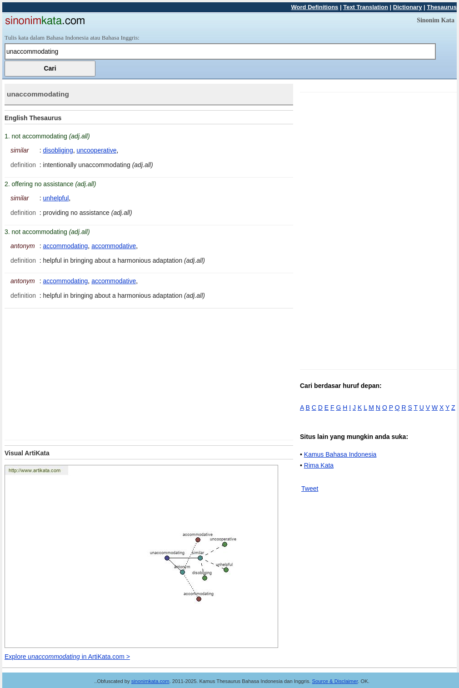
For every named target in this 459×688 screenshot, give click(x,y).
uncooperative (96, 150)
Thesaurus (442, 7)
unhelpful (56, 198)
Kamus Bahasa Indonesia (340, 454)
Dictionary (407, 7)
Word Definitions (315, 7)
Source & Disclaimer (335, 681)
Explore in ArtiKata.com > (67, 656)
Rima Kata (319, 465)
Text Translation (365, 7)
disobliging (58, 150)
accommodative (113, 246)
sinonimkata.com (150, 681)
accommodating (65, 246)
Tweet (309, 488)
